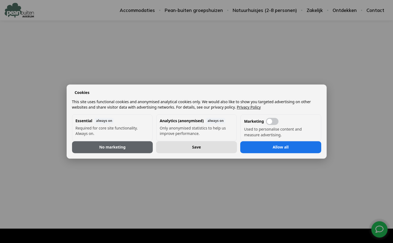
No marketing (112, 147)
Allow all (281, 147)
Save (196, 147)
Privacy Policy (249, 107)
